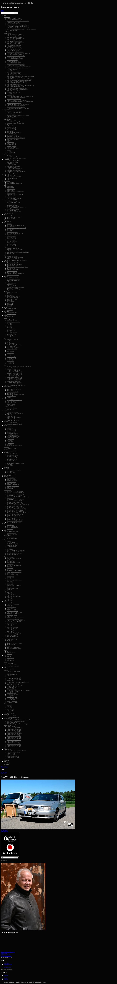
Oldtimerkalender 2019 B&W (14, 734)
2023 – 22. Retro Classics (13, 61)
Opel (5, 556)
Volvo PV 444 (10, 710)
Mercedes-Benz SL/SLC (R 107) (14, 519)
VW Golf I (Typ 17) (11, 693)
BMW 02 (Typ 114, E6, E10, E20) (15, 233)
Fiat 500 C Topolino (11, 357)
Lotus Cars (6, 468)
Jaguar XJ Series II (11, 431)
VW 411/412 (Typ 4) (12, 689)
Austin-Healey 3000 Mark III (14, 211)
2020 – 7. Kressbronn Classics (14, 72)
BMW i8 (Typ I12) (11, 245)
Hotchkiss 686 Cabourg (12, 412)
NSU (5, 539)
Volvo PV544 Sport (11, 713)
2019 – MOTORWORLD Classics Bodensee (17, 82)
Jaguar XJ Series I (11, 432)
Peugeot (5, 590)
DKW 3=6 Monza (11, 195)
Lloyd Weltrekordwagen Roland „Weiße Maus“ (18, 252)
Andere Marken (7, 119)
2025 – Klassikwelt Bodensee (14, 39)
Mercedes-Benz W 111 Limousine (15, 510)
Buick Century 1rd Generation (14, 388)
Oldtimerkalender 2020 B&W (14, 729)
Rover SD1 (9, 654)
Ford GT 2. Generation (12, 367)
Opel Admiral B (10, 577)
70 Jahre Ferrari (10, 319)
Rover (5, 650)
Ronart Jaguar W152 (11, 146)
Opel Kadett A (10, 564)
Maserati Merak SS (11, 482)
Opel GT (9, 578)
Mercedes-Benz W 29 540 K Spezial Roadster (18, 496)
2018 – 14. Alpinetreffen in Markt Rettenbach (17, 89)
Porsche (5, 601)
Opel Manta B (10, 568)
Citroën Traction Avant (12, 292)
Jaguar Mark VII (10, 444)
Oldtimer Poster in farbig (13, 756)
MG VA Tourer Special (12, 526)
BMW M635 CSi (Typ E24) (13, 234)
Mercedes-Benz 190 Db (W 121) (14, 506)
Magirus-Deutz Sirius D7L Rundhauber (16, 550)
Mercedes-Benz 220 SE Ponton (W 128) (16, 508)
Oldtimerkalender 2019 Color (14, 732)
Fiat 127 (9, 342)
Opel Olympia (10, 581)
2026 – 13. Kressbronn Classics (14, 34)
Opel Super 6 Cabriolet (12, 588)
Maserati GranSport (11, 479)
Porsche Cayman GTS (12, 635)
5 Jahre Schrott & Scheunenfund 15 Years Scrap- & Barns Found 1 (15, 111)
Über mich (6, 760)
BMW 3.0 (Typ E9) (11, 240)
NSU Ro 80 (9, 541)
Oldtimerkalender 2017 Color (14, 738)
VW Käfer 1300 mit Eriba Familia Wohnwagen (18, 682)
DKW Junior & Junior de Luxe (14, 198)
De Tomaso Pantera (11, 314)
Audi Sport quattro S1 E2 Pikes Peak (15, 191)
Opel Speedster (10, 576)
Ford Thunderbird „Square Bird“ (14, 378)
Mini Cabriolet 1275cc (12, 534)
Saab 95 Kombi (10, 658)
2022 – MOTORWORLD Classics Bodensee (17, 68)
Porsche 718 (9, 608)
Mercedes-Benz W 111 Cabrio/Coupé (15, 511)
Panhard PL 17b (10, 142)
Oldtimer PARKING (11, 754)
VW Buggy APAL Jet (12, 701)
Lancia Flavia (10, 464)
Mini (5, 530)
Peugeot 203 (10, 599)
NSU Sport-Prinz (11, 542)
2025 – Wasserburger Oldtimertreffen (15, 42)
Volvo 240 (9, 706)
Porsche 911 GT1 (11, 624)
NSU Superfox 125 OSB (12, 545)
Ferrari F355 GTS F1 (12, 332)
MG (5, 523)
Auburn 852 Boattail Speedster (14, 121)
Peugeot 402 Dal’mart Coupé (14, 596)
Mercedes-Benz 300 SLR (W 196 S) (15, 502)
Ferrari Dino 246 (11, 330)
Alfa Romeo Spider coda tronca (14, 173)
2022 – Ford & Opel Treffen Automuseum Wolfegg (19, 66)
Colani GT (9, 124)
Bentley (5, 214)
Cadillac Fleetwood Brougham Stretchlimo (17, 260)
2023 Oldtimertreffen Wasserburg (15, 58)
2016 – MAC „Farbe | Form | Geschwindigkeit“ (18, 27)
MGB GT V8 (10, 529)
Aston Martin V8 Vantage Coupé (14, 183)
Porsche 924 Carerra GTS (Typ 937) (15, 617)
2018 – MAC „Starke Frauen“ (14, 22)
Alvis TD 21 (10, 179)
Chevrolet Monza (11, 268)
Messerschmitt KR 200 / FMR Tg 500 (16, 138)
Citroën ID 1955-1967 (12, 299)
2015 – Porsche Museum (12, 30)
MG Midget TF (10, 525)
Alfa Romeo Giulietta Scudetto (14, 170)
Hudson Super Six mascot (13, 420)
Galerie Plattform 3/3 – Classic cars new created (18, 719)
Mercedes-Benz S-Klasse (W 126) (15, 521)
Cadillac (6, 254)
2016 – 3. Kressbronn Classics (14, 99)
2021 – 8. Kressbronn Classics (14, 70)
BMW (5, 222)
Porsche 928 (9, 631)
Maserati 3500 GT (11, 478)
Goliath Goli (10, 250)
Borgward (6, 246)
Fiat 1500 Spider (11, 343)
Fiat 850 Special (10, 362)
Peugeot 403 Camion (12, 594)
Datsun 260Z (10, 310)
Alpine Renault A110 (12, 639)
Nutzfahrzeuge (7, 547)
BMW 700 (9, 230)
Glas (5, 398)
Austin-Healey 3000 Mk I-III (13, 202)
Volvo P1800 (10, 707)
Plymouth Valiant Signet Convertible (15, 287)
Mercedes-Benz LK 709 (12, 554)
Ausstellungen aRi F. (9, 718)
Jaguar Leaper (10, 441)
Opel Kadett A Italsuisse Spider (14, 565)
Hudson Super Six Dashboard (14, 417)
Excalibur (6, 315)
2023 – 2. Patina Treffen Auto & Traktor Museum (18, 53)
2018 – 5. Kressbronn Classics (14, 84)
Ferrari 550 (9, 326)
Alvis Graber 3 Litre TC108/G (14, 177)
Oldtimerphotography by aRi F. (17, 3)
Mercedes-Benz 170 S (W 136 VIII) (15, 492)
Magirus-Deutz (7, 475)
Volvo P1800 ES (10, 709)
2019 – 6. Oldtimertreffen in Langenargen (17, 81)
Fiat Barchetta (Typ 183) (12, 347)
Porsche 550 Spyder (11, 607)
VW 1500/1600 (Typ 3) (12, 687)
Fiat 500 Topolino (11, 359)
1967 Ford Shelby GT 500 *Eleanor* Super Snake (19, 366)
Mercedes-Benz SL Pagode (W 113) (15, 514)
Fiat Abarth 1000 (11, 346)
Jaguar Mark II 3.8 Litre (12, 437)
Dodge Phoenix (10, 284)
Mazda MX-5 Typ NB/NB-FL (14, 136)
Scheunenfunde (7, 109)
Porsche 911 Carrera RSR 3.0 (14, 621)
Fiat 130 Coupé (10, 353)
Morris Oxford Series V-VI (13, 206)
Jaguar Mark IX (10, 443)
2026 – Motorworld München (14, 18)
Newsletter (6, 31)
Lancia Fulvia (10, 465)
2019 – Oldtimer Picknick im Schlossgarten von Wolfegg (20, 76)
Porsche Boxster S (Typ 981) (13, 632)
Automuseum (7, 17)
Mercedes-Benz (7, 490)
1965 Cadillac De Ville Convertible (15, 259)
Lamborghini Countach (12, 455)
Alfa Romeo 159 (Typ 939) (13, 160)
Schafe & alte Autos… (12, 113)
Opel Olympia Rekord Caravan (14, 572)
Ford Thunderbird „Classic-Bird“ (14, 377)
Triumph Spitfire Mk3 (12, 674)
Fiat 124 (9, 340)
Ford (5, 365)
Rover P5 (9, 651)
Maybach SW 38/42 (11, 498)
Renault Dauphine (11, 644)
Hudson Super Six (11, 416)
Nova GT (9, 140)
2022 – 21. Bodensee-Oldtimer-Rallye (16, 65)
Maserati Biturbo (11, 487)
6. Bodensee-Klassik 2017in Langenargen (13, 94)
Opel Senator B (10, 586)
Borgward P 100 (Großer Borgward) (15, 249)
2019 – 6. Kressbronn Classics (14, 73)
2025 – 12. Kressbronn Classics (14, 37)
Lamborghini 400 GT (12, 453)
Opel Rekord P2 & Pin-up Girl (14, 585)
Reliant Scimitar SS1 (12, 144)
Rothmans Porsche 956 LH (13, 636)
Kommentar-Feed (8, 965)
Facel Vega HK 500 (11, 128)
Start (5, 15)
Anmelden (6, 963)
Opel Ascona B (10, 557)
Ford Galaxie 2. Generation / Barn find (16, 385)
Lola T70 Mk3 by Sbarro (13, 134)
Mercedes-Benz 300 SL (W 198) (14, 500)
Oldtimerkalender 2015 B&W (14, 745)
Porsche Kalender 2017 (12, 741)
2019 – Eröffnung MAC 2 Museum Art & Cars (18, 21)
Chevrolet (6, 261)
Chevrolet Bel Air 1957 (12, 263)
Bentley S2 (9, 216)
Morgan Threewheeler (12, 538)
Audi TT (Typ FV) (11, 193)
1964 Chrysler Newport (12, 277)
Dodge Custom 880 (11, 283)
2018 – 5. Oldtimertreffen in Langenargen (17, 88)
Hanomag (6, 406)
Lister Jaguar (10, 131)
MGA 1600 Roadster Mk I (13, 527)
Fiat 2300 (9, 355)
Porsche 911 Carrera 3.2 (12, 611)
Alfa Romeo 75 (10, 163)
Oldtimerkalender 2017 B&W (14, 740)
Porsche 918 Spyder (11, 629)
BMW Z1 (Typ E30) (11, 237)
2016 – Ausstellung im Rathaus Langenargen (17, 723)
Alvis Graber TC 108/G (12, 178)
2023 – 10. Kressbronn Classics (14, 54)
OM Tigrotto (10, 549)
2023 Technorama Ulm (12, 60)
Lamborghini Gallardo (12, 457)
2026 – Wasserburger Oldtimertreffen (15, 35)
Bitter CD (9, 221)
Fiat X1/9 (9, 350)
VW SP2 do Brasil (11, 699)
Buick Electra (10, 390)
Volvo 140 (9, 705)
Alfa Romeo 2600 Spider (13, 162)
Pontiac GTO (10, 397)
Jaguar (5, 425)
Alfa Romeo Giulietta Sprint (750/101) (16, 171)
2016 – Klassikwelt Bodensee (14, 103)
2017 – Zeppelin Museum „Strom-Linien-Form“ (18, 26)
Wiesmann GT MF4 (11, 715)
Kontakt (5, 761)
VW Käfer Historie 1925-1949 (14, 678)
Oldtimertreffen (7, 33)
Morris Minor (10, 213)
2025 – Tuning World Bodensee (14, 41)
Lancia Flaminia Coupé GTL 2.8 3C (15, 463)
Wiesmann (6, 714)
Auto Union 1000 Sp (11, 197)
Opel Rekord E (10, 573)
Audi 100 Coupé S (11, 187)
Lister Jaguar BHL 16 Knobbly (14, 132)
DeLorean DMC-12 (11, 127)
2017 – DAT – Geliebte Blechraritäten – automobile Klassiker (16, 722)
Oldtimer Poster (7, 749)
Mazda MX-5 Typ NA (12, 135)
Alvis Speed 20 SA (11, 175)
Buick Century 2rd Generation (14, 389)
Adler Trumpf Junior (11, 120)
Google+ (6, 978)
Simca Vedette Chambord (13, 666)
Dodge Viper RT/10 (11, 285)
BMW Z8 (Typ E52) (11, 244)
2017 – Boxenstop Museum (13, 23)
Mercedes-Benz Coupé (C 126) (14, 522)
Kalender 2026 (7, 725)
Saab (5, 655)
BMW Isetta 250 (10, 226)
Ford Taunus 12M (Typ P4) (13, 375)
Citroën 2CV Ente (11, 302)
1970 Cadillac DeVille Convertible (15, 257)
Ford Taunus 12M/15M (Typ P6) (14, 373)
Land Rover (6, 467)
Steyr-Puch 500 (10, 351)
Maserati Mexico (11, 483)
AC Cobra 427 (10, 155)
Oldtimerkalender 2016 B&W (14, 742)
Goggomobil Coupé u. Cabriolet (14, 400)
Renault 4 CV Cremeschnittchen (14, 643)
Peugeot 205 (10, 597)
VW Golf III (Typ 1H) (12, 697)
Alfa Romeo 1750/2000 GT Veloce (15, 168)
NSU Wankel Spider (11, 546)
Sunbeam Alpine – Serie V (13, 148)
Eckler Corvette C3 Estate (13, 275)
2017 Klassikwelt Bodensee (13, 92)
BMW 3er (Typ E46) (11, 241)
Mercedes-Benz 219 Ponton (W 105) (15, 507)
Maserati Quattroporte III (13, 484)
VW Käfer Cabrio (11, 680)
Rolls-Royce (7, 646)
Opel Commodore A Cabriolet (14, 558)
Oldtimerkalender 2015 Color (14, 746)
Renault (5, 637)
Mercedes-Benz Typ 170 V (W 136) (15, 494)
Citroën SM (9, 300)
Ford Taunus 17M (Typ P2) (13, 369)
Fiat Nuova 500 (10, 363)
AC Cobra (6, 154)
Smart (5, 667)
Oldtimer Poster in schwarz (13, 757)
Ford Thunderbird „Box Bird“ (14, 381)
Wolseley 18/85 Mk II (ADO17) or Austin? (17, 207)
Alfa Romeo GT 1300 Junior (13, 166)
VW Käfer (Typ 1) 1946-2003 (14, 679)
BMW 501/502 (10, 229)
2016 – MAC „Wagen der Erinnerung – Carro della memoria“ (21, 29)
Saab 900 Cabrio (11, 660)
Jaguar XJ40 (10, 428)
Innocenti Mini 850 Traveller (13, 422)
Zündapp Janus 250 (11, 152)
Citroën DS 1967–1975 (12, 297)
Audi (5, 185)
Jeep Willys (6, 447)
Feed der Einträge (8, 964)
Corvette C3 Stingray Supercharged (15, 273)
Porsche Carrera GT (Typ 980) (14, 633)
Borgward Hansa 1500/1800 (13, 248)
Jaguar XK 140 (10, 439)
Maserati (6, 476)
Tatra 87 (9, 150)
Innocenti (6, 421)
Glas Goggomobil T (11, 405)
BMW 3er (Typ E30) (11, 236)
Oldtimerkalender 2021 (12, 726)
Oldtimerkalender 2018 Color (14, 736)
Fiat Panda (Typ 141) (12, 349)
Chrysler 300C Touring (12, 288)
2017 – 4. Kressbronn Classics (14, 91)
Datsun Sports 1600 (11, 308)
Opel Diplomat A (11, 561)
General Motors (7, 386)
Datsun (5, 307)
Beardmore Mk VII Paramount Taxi (15, 123)
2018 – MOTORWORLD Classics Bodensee (17, 86)
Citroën (5, 291)
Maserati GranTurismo (12, 480)
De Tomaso (6, 311)
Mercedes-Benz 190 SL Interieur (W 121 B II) (18, 504)
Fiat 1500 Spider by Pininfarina (14, 345)
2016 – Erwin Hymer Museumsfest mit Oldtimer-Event (20, 101)
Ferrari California (11, 328)
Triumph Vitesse (10, 672)
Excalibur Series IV (11, 316)
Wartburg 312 (10, 151)
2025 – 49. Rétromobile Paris (14, 45)
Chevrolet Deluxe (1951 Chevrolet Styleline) (17, 267)
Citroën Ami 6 (10, 293)
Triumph (6, 670)
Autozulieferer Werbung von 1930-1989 (16, 750)
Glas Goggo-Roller (11, 402)
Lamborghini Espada (11, 456)
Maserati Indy (10, 488)
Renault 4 (9, 642)
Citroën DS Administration (13, 296)
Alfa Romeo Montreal (12, 167)
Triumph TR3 (10, 675)
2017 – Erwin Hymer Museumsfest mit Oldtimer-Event (20, 96)
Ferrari (5, 318)
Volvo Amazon (10, 711)
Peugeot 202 (10, 600)
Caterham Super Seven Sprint (14, 469)
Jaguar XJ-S (9, 426)
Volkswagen (6, 676)
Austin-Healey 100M (12, 201)
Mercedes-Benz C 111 (12, 518)
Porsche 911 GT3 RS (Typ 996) (14, 612)
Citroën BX (9, 306)
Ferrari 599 (9, 327)
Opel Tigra (9, 589)
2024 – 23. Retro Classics (13, 50)
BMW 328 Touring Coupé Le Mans (15, 225)
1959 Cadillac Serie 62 (12, 256)
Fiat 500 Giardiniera (11, 358)
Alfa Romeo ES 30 (11, 164)
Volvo (5, 703)
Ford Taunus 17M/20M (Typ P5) (14, 371)
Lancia (5, 461)
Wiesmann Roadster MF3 (13, 717)
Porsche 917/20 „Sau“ (12, 628)
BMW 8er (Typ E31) (11, 242)
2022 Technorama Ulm (12, 69)
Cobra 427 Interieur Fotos (13, 156)
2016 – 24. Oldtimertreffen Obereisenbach (17, 100)
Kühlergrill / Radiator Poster (13, 752)
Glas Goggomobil (11, 404)
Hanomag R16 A (11, 409)
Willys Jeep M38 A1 (11, 448)
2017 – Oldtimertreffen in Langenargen (16, 97)
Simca (5, 662)
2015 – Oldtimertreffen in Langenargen (16, 107)
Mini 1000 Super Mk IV (12, 531)
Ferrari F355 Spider (11, 334)
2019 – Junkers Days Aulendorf (14, 77)
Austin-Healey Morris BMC (10, 199)
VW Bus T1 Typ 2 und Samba (14, 683)
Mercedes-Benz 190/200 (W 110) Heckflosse (17, 513)
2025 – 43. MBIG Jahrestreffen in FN (16, 38)
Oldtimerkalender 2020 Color (14, 730)
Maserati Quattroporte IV (13, 486)
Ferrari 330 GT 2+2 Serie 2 (13, 322)
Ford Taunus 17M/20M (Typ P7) (14, 374)
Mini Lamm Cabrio (11, 533)
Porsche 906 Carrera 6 (12, 609)
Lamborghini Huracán (12, 459)
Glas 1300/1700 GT (11, 401)
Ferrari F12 (9, 331)
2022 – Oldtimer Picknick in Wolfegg (16, 64)
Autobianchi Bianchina (12, 339)
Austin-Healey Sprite (12, 203)
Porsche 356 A (10, 603)
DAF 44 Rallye (10, 125)
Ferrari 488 (9, 324)
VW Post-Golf (10, 695)
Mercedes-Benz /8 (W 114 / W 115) (15, 517)
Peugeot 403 (10, 593)
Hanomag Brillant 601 (12, 408)
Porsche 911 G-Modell (12, 623)
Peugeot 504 (10, 592)
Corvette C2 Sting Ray (12, 271)
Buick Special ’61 (11, 393)
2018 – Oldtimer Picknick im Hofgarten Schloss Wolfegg (20, 85)
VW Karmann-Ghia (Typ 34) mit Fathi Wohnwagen (19, 690)
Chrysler (6, 276)
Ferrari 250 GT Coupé (12, 320)
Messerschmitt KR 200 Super (14, 139)
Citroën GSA (10, 304)
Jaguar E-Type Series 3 (12, 433)
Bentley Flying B (11, 218)
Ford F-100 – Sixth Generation (14, 382)
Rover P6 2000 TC (11, 652)
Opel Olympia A (10, 582)
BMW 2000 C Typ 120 (12, 232)
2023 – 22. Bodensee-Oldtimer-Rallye (16, 56)
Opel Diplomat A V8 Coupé (13, 562)
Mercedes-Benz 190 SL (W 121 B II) (15, 503)
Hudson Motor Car (8, 414)
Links (5, 748)
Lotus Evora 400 (11, 472)
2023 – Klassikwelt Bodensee (14, 57)
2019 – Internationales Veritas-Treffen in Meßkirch (19, 80)
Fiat (4, 338)
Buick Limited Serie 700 (12, 392)
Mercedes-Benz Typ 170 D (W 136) (15, 499)
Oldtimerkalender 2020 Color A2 (14, 728)
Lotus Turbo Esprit (11, 474)
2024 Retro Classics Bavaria (13, 46)
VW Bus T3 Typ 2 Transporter (14, 686)
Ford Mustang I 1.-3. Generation (14, 383)
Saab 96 (8, 659)
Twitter (5, 977)
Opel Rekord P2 (10, 584)
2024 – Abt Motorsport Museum (14, 19)
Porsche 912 (9, 625)
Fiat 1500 (9, 354)
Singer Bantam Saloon (12, 147)
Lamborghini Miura (11, 460)
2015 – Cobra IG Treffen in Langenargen (16, 158)
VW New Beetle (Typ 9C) (13, 702)
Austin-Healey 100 (11, 210)
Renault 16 (9, 640)
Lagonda (6, 449)
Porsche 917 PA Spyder (12, 627)
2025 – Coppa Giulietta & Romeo (15, 43)
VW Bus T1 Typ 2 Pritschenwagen (15, 685)
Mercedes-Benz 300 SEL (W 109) (15, 515)
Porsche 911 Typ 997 (12, 615)
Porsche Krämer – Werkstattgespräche (16, 620)
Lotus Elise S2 (10, 471)
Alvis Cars (6, 174)
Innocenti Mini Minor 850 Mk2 (14, 424)
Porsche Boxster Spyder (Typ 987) (15, 619)
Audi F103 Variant (11, 190)
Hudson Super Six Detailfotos (14, 418)
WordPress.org (7, 967)
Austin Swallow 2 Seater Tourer (14, 445)
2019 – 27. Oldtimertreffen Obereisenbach (17, 74)
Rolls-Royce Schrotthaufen (13, 647)
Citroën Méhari (10, 303)
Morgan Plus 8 (10, 537)
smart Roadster (10, 668)
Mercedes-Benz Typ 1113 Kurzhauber (16, 551)
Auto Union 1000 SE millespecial (15, 194)
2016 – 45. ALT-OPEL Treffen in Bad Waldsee (18, 104)
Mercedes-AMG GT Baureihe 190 (15, 491)
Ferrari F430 (10, 335)
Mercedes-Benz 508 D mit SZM (14, 553)
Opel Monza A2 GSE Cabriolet (14, 570)
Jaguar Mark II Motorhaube (13, 436)
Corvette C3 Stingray (12, 272)
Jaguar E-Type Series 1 (12, 435)
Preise (5, 758)
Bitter (5, 220)
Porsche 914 (9, 616)
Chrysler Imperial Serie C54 (13, 279)
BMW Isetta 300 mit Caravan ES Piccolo (16, 228)
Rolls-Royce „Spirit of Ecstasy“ (14, 648)
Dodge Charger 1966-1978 (13, 280)
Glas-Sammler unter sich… (13, 116)
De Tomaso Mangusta (12, 312)
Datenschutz (6, 762)
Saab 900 (9, 656)
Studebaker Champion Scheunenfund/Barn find (18, 115)
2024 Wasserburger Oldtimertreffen (15, 52)
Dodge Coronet (10, 281)
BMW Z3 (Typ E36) (11, 238)
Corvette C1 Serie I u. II (12, 269)
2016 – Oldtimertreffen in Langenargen (16, 105)
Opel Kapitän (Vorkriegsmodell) (14, 580)
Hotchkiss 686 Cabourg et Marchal (15, 413)
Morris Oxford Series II (12, 205)
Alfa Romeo (6, 159)
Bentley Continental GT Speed (14, 217)
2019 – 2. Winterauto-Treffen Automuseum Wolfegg (19, 78)
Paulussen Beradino (11, 143)
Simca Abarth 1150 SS (12, 664)
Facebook (6, 975)
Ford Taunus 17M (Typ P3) (13, 370)
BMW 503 (9, 224)
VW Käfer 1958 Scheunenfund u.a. (15, 117)
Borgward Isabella (11, 253)
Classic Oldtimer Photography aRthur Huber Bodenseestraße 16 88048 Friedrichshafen (8, 954)
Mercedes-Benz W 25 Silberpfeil (14, 495)
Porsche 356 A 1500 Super (13, 604)
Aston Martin (7, 181)
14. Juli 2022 (4, 772)
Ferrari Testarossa (11, 336)
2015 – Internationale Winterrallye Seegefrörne (18, 108)
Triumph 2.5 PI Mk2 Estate (13, 671)
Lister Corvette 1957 (11, 130)
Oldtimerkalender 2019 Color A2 (14, 733)
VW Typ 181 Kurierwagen (13, 698)
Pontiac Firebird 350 (11, 396)
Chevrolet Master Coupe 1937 (14, 265)
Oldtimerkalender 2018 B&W (14, 737)
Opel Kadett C (10, 566)
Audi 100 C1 (10, 186)
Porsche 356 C (10, 605)
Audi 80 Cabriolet (11, 189)
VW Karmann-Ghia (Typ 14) (13, 691)
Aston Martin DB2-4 (11, 182)
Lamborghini (7, 452)
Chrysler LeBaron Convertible (14, 289)
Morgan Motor (7, 535)
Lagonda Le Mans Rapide (13, 451)
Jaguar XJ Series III (11, 429)
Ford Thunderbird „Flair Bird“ (14, 379)
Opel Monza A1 (10, 569)
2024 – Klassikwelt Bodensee (14, 49)
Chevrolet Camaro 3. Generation (14, 264)
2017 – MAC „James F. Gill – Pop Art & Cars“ (18, 25)
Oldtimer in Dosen (11, 753)
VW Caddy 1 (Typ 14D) (12, 694)
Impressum (6, 764)
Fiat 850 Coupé (10, 361)
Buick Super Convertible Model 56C (15, 394)
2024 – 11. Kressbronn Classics (14, 48)
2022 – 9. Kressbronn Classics (14, 62)
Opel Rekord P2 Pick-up (12, 574)
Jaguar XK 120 (10, 440)
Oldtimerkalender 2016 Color (14, 744)
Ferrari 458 (9, 323)
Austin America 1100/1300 (13, 209)
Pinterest (6, 979)
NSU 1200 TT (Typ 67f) (12, 543)
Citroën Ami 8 (10, 295)
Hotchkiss (6, 410)
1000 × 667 (3, 773)
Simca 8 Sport (10, 663)
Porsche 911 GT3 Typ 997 (13, 613)
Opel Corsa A (10, 560)
